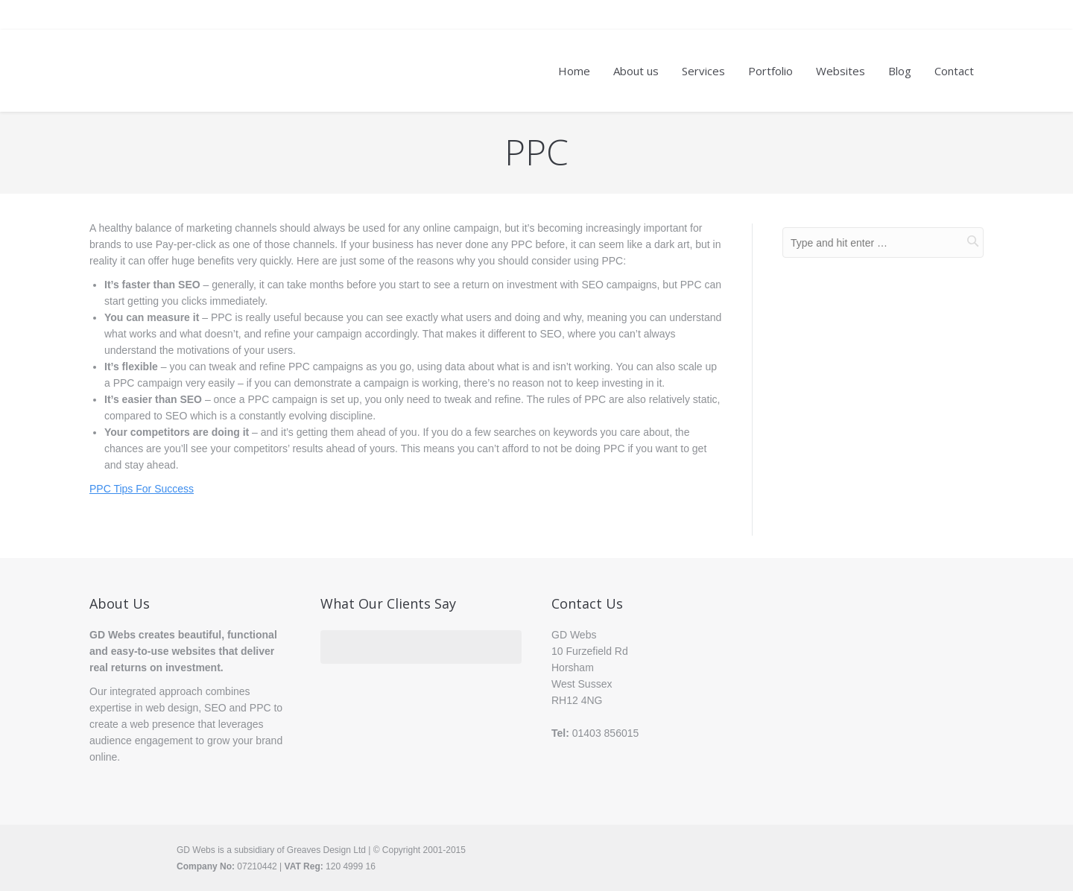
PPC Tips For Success (141, 489)
